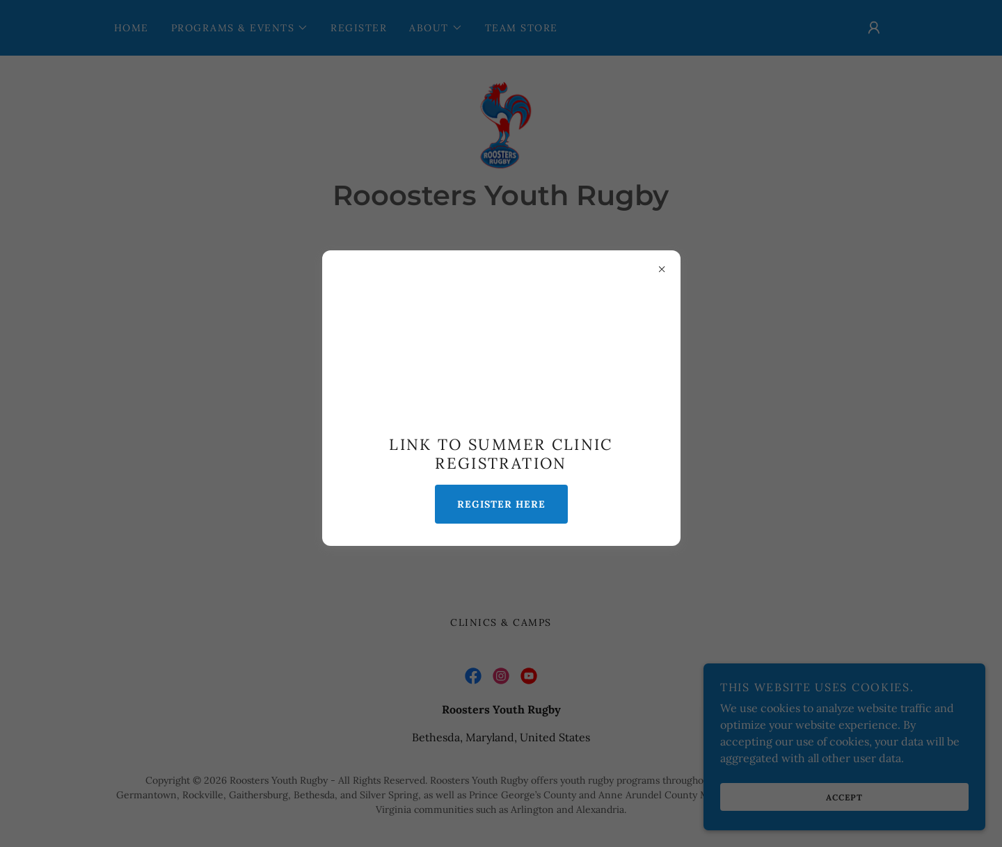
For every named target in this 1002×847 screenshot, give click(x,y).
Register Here (501, 504)
